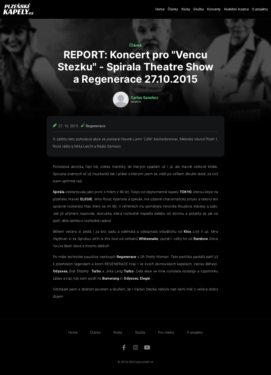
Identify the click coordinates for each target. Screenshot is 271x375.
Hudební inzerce (236, 9)
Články (173, 9)
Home (160, 9)
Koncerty (214, 9)
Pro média (166, 332)
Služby (198, 9)
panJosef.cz (144, 362)
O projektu (260, 9)
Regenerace (95, 126)
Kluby (185, 9)
